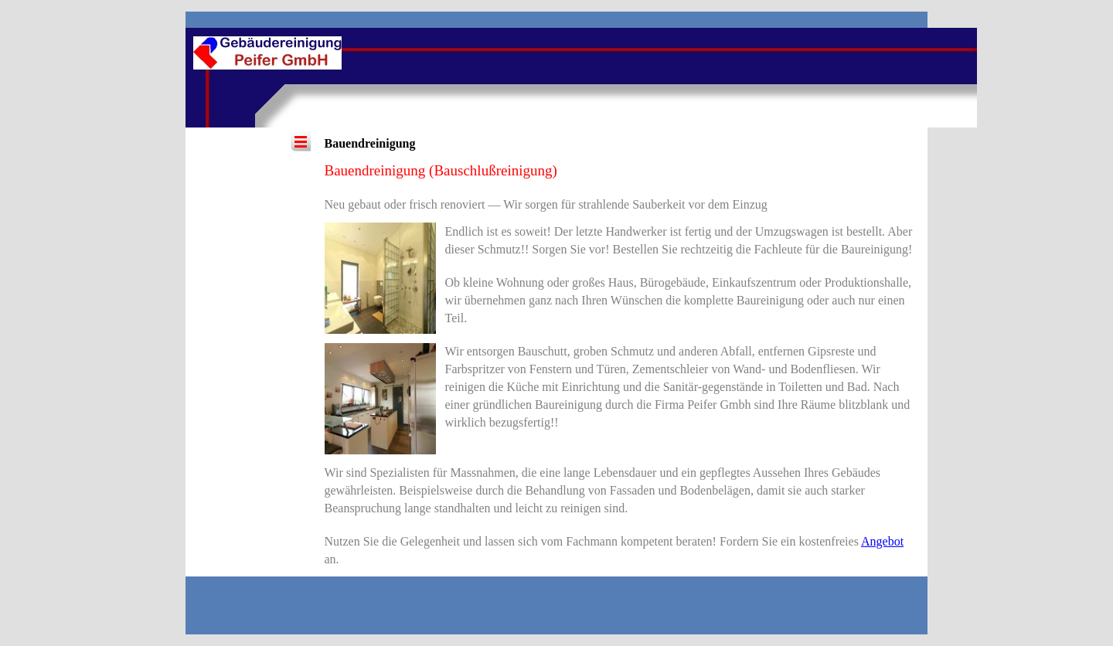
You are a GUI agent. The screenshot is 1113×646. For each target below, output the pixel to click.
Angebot (882, 541)
